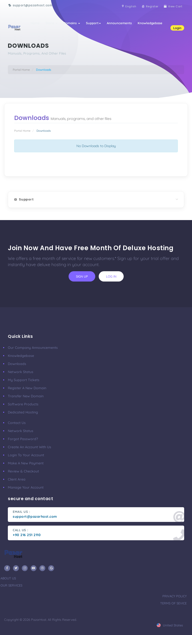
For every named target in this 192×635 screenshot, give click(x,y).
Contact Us (39, 34)
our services (11, 585)
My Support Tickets (23, 380)
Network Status (20, 372)
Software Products (23, 404)
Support (93, 23)
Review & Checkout (23, 471)
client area (16, 479)
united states (170, 625)
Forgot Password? (23, 439)
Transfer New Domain (26, 396)
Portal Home (21, 69)
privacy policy (174, 596)
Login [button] (177, 28)
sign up (82, 276)
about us (8, 578)
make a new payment (26, 463)
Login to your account (26, 455)
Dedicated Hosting (23, 412)
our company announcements (33, 347)
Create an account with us (29, 447)
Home (35, 23)
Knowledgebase (150, 23)
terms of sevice (173, 603)
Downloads (17, 364)
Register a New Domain (27, 388)
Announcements (119, 23)
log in (111, 276)
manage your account (26, 487)
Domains (71, 23)
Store (52, 23)
